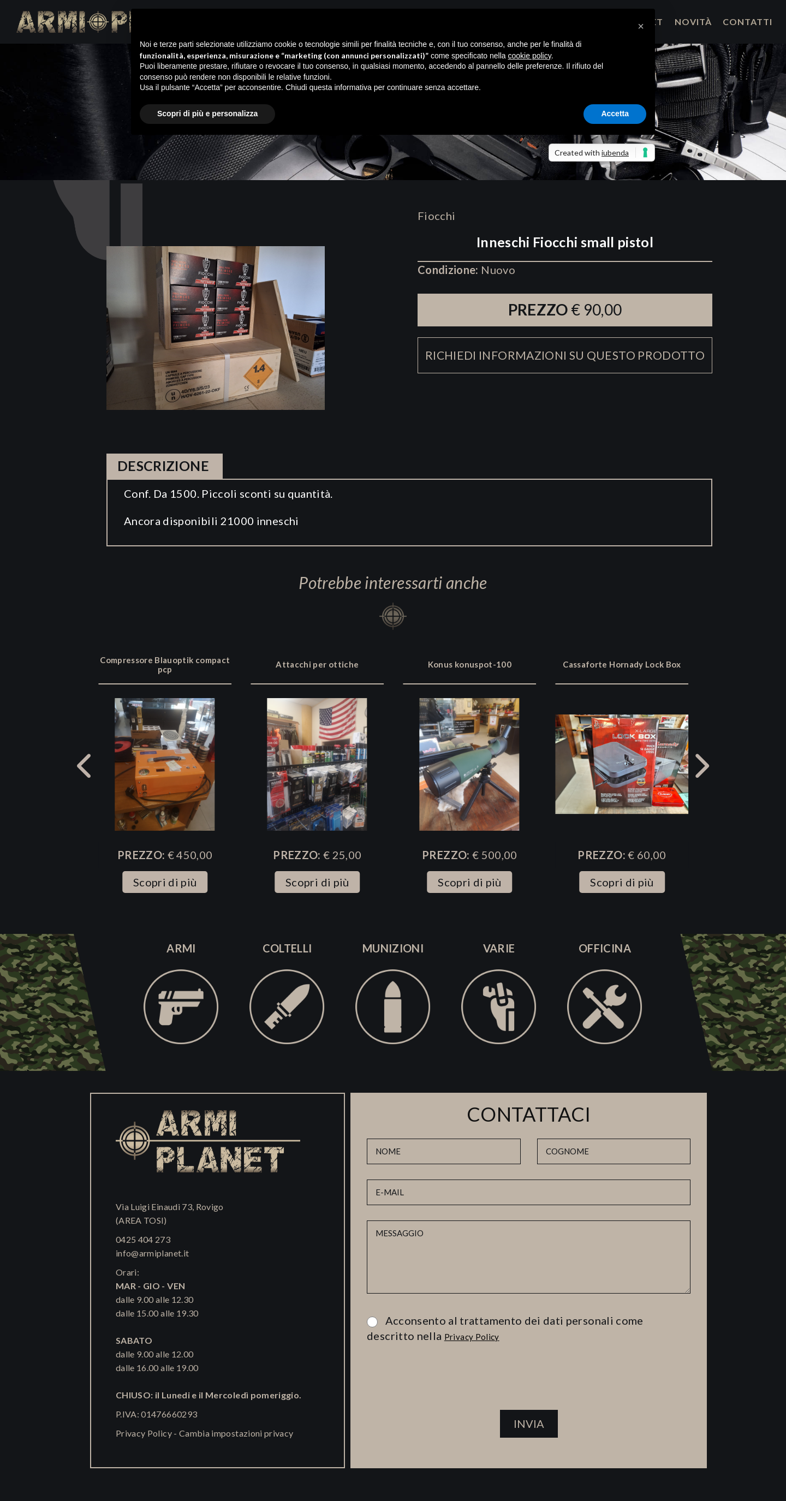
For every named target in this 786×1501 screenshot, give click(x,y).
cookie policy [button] (529, 55)
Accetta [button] (615, 113)
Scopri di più (165, 882)
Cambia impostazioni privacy (236, 1433)
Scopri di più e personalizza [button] (207, 113)
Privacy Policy (144, 1433)
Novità (693, 21)
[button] (641, 26)
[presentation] (529, 1381)
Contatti (747, 21)
